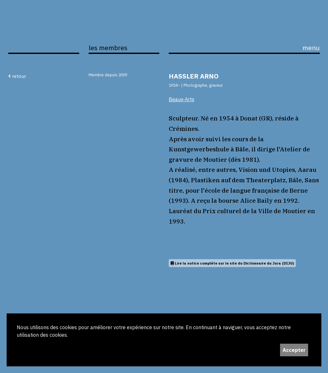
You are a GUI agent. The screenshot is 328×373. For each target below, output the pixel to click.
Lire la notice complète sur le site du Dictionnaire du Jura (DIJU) (232, 263)
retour (17, 76)
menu (311, 48)
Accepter (294, 350)
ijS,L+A (43, 34)
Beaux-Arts (181, 99)
